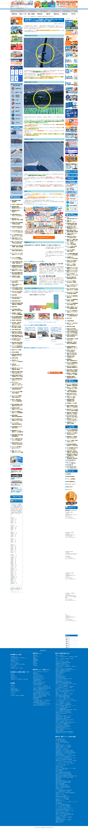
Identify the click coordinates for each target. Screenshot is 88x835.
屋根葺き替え (14, 13)
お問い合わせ (72, 11)
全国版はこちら (58, 319)
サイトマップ (13, 694)
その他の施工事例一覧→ (59, 344)
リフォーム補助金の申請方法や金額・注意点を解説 (41, 703)
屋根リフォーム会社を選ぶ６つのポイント (63, 721)
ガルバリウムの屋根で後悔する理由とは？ (63, 804)
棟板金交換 (39, 13)
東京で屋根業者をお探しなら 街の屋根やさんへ (18, 657)
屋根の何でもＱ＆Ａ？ (59, 822)
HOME (25, 16)
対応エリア (13, 687)
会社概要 (61, 11)
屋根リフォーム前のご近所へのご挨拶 (62, 661)
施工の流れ (38, 11)
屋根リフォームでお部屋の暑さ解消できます (63, 786)
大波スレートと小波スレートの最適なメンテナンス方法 (65, 810)
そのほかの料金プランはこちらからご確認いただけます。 (36, 204)
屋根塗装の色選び (59, 674)
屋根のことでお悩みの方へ (60, 655)
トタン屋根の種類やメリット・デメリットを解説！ (64, 687)
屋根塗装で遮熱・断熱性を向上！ (61, 676)
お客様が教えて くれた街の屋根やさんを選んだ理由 (19, 679)
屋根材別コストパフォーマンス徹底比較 (62, 799)
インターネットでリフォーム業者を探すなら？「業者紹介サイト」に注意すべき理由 (67, 667)
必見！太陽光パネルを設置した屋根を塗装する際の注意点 (65, 690)
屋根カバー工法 (23, 13)
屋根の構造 (57, 743)
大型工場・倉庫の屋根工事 (37, 684)
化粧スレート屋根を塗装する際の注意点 (62, 691)
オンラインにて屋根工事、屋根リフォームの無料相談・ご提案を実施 (67, 657)
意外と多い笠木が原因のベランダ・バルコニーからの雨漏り (65, 755)
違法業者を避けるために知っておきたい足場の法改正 (64, 732)
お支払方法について (14, 666)
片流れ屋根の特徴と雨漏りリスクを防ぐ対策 (63, 745)
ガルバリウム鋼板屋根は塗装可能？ (61, 708)
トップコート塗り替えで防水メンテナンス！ (63, 764)
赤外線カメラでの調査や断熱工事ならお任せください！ (42, 688)
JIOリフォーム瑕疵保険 (15, 662)
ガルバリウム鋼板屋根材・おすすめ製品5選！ (63, 703)
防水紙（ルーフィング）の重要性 (61, 795)
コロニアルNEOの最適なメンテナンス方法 (63, 701)
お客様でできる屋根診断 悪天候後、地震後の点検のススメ (66, 722)
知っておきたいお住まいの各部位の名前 (62, 742)
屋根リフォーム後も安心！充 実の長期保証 (18, 664)
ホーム (15, 11)
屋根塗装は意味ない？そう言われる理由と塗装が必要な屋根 (65, 752)
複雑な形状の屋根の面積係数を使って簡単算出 (63, 781)
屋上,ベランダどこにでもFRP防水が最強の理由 (63, 756)
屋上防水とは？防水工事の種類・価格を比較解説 (64, 759)
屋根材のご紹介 (58, 778)
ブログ (28, 16)
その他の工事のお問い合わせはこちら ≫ (44, 237)
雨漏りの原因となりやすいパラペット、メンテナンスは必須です (66, 760)
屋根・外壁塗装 (31, 13)
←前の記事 (30, 322)
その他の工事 (35, 665)
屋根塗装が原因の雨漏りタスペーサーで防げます (64, 754)
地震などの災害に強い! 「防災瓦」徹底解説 (63, 717)
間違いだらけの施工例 (59, 673)
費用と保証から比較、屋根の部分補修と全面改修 (64, 682)
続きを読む (51, 273)
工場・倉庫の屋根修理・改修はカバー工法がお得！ (41, 692)
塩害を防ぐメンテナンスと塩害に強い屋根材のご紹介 (64, 814)
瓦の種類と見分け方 (59, 788)
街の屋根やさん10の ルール (15, 660)
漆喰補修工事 (35, 659)
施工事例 (50, 11)
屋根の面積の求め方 (59, 779)
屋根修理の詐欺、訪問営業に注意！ (61, 663)
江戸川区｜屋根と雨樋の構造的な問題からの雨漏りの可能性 (47, 322)
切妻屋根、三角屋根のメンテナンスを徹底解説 (63, 746)
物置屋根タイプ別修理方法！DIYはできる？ (40, 689)
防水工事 (73, 13)
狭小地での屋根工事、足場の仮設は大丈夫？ (63, 695)
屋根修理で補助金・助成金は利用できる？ (40, 702)
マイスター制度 (13, 665)
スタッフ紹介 (13, 686)
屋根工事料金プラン (36, 674)
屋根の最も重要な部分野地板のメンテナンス (63, 796)
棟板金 (45, 70)
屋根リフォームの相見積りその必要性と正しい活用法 (64, 658)
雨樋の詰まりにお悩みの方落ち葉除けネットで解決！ (42, 694)
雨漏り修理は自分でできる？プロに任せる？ (63, 747)
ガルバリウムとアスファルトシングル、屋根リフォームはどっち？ (67, 801)
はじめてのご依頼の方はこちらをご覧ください (41, 671)
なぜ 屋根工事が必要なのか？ (60, 677)
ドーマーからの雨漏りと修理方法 (61, 815)
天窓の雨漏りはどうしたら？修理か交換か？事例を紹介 (65, 751)
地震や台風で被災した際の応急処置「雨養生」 (63, 782)
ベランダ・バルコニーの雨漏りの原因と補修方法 (64, 761)
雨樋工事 (48, 13)
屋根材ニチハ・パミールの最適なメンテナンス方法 (64, 692)
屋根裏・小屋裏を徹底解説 (60, 783)
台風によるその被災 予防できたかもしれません (63, 728)
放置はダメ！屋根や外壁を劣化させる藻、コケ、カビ (64, 813)
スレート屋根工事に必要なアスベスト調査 (63, 791)
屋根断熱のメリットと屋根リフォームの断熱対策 (64, 817)
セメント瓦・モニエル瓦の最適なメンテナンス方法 (64, 808)
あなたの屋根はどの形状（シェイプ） (62, 769)
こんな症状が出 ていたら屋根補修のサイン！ (63, 723)
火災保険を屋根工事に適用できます (39, 683)
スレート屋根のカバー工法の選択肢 (61, 685)
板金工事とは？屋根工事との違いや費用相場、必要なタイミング (66, 669)
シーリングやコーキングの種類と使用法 (62, 797)
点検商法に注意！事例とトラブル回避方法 (63, 665)
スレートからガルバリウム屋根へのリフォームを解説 (64, 699)
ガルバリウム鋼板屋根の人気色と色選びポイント (64, 710)
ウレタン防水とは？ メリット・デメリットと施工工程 (65, 763)
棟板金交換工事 (35, 660)
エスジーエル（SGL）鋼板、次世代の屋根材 (63, 805)
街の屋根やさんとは (14, 656)
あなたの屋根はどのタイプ (60, 738)
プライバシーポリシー (14, 691)
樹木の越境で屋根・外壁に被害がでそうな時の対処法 (64, 719)
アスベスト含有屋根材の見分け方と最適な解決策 (64, 790)
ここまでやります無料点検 (37, 675)
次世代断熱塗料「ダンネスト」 (61, 818)
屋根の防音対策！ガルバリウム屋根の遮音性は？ (64, 712)
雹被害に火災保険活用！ (60, 730)
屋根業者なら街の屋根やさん (15, 690)
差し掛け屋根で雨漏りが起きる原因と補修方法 (63, 773)
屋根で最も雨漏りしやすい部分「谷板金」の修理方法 (64, 777)
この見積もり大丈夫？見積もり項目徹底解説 (63, 662)
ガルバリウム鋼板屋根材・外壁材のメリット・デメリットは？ (66, 705)
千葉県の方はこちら (44, 319)
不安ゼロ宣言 (13, 661)
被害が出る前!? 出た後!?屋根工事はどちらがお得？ (64, 678)
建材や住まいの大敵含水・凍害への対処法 (63, 787)
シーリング (60, 133)
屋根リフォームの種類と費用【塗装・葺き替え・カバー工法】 (66, 683)
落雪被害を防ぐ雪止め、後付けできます (62, 718)
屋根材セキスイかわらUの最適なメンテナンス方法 (64, 694)
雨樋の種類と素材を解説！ (37, 697)
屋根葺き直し (65, 13)
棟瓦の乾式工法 (58, 714)
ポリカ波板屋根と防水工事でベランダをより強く (41, 701)
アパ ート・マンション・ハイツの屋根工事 (40, 685)
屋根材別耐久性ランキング (60, 800)
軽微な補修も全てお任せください (38, 676)
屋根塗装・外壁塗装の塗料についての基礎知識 (63, 819)
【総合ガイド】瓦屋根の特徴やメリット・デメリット (64, 713)
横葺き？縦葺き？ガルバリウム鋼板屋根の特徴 (63, 704)
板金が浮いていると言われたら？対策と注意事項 (64, 668)
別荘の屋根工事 (35, 698)
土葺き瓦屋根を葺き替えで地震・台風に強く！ (63, 809)
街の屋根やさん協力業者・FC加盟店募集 (17, 695)
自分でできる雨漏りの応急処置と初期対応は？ (63, 772)
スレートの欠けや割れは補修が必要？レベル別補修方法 (65, 686)
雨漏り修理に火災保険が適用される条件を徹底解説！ (64, 731)
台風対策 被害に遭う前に (37, 680)
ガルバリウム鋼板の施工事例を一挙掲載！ (63, 696)
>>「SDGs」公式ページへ (14, 591)
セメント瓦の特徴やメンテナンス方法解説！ (63, 806)
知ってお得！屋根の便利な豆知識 (61, 741)
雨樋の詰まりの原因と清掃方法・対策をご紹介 (41, 693)
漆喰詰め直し (56, 13)
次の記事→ (55, 322)
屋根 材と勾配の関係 (59, 770)
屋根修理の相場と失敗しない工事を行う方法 (63, 681)
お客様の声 (27, 11)
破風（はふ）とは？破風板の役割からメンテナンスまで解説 (65, 768)
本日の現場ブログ (14, 676)
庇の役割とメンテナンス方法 (60, 765)
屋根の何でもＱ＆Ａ (14, 677)
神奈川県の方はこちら (29, 319)
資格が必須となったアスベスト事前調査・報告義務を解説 (65, 792)
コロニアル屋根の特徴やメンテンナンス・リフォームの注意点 (66, 700)
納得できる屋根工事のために (60, 672)
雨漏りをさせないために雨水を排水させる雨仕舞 (64, 774)
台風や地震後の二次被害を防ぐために (62, 727)
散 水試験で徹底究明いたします (38, 679)
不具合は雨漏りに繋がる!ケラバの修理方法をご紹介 (64, 750)
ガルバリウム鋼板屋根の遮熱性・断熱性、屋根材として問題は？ (66, 709)
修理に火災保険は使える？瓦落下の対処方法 (63, 726)
